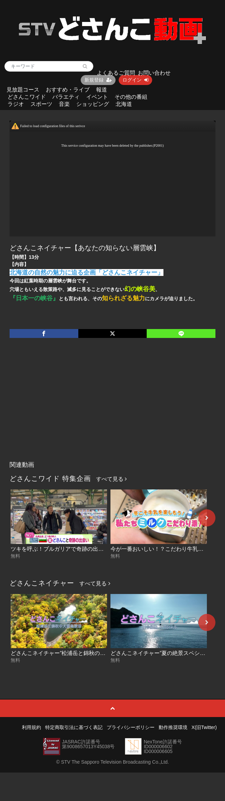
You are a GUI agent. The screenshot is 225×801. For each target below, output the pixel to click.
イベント (97, 97)
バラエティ (66, 97)
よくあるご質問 (116, 73)
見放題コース (22, 90)
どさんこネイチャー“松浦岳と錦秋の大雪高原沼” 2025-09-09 (85, 653)
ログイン (135, 80)
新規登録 (98, 80)
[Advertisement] (112, 406)
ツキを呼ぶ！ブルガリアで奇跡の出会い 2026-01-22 (74, 549)
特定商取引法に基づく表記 (74, 727)
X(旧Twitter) (204, 727)
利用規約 (31, 727)
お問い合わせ (154, 73)
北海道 (124, 104)
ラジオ (16, 104)
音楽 (64, 104)
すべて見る (111, 479)
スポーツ (41, 104)
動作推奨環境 (173, 727)
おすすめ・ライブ (68, 90)
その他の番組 (131, 97)
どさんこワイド (27, 97)
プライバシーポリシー (131, 727)
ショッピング (92, 104)
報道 (101, 90)
